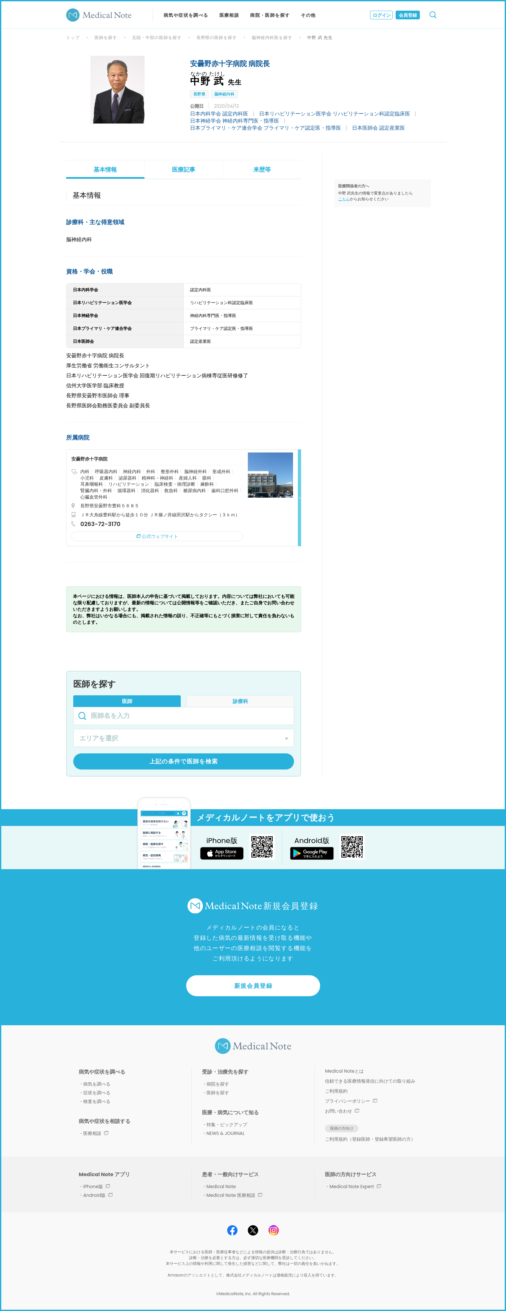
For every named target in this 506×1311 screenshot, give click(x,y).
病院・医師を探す (270, 15)
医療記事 (183, 169)
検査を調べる (96, 1101)
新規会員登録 (253, 986)
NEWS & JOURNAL (226, 1133)
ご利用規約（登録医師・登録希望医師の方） (370, 1139)
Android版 (98, 1195)
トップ (73, 38)
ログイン (382, 15)
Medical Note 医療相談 (234, 1195)
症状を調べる (96, 1092)
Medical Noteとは (344, 1071)
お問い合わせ (342, 1111)
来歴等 (262, 169)
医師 (127, 701)
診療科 (240, 701)
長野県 (199, 94)
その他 (308, 15)
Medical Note (221, 1186)
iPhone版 (96, 1186)
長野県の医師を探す (217, 38)
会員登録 (408, 15)
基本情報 (105, 169)
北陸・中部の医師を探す (157, 38)
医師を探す (106, 38)
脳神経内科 (224, 94)
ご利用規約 (336, 1091)
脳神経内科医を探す (272, 38)
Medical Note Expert (355, 1186)
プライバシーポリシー (351, 1101)
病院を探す (218, 1084)
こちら (344, 199)
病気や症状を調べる (186, 15)
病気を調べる (96, 1084)
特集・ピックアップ (227, 1124)
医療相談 (229, 15)
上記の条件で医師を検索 (183, 761)
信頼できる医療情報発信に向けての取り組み (370, 1081)
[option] (117, 90)
